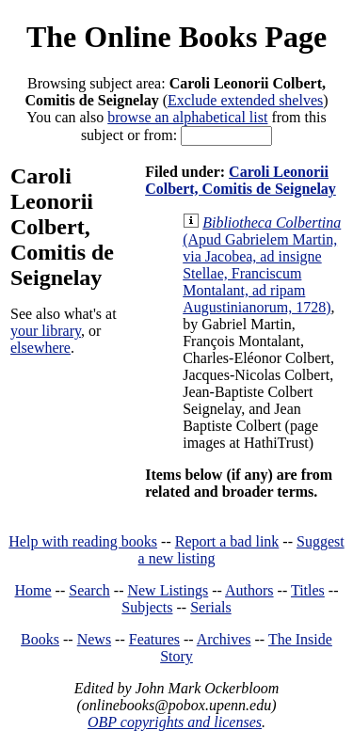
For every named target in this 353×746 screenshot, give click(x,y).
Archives (224, 639)
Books (40, 639)
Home (33, 590)
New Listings (167, 590)
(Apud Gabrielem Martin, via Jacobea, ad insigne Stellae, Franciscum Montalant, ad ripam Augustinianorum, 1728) (262, 264)
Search (89, 590)
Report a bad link (227, 541)
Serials (211, 607)
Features (154, 639)
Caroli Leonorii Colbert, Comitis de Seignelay (240, 180)
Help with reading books (82, 541)
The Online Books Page (176, 37)
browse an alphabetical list (187, 117)
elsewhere (40, 348)
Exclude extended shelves (245, 100)
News (94, 639)
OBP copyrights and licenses (175, 722)
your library (45, 331)
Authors (249, 590)
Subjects (146, 607)
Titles (308, 590)
